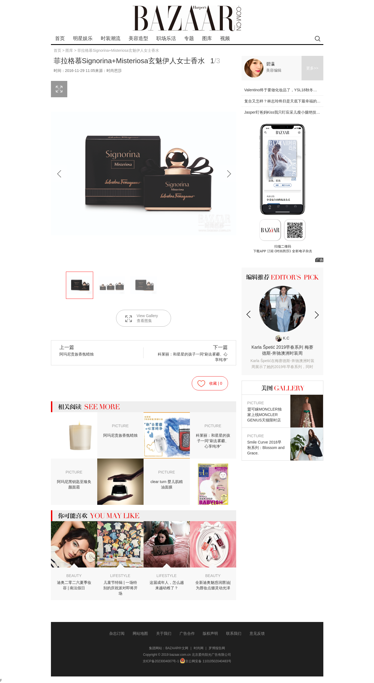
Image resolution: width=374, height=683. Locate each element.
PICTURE (120, 426)
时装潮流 (110, 38)
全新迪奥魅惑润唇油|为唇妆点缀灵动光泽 (213, 585)
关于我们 (163, 633)
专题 (189, 38)
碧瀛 (270, 64)
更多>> (312, 68)
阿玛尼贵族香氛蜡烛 (120, 435)
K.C (282, 338)
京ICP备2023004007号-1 (161, 661)
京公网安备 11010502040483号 (205, 661)
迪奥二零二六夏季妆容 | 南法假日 (74, 585)
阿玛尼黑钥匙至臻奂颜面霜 (74, 484)
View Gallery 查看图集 (141, 318)
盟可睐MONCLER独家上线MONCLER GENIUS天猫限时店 (266, 411)
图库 (207, 38)
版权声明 (210, 633)
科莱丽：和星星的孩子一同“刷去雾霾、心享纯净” (191, 353)
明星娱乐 (83, 38)
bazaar (187, 18)
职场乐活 (166, 38)
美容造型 (138, 38)
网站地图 (140, 633)
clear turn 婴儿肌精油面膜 (166, 484)
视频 (225, 38)
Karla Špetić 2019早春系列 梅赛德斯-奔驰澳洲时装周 (282, 357)
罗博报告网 (217, 648)
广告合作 (187, 633)
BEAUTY (73, 575)
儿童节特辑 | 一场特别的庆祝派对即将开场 (120, 588)
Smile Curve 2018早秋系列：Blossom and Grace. (266, 444)
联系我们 (233, 633)
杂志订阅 (116, 633)
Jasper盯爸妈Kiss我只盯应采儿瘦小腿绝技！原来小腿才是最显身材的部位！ (308, 112)
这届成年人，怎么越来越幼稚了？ (167, 585)
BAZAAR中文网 (176, 648)
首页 (60, 38)
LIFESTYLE (120, 575)
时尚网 (198, 648)
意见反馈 (257, 633)
